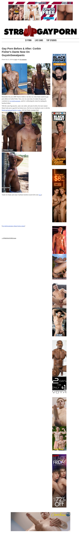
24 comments (23, 59)
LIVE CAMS (39, 40)
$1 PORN (28, 40)
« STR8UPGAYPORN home (9, 238)
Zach (15, 59)
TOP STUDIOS (51, 40)
